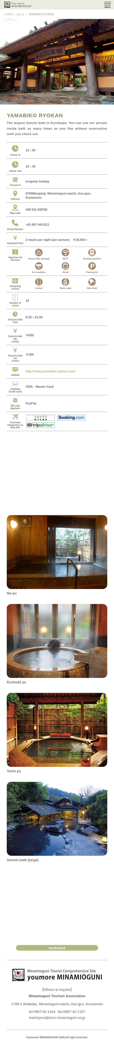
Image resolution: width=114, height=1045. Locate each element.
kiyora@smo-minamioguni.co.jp (60, 1018)
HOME (8, 14)
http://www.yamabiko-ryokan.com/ (50, 371)
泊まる (20, 14)
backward (57, 948)
